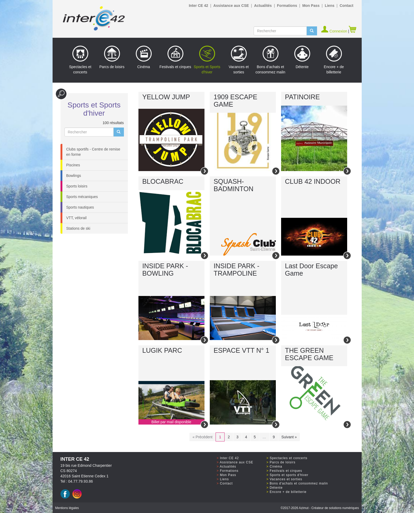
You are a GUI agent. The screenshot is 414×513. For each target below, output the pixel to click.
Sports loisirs (76, 186)
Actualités (263, 5)
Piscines (73, 165)
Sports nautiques (80, 207)
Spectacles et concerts (80, 60)
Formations (287, 5)
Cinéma (144, 57)
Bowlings (73, 175)
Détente (302, 57)
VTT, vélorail (76, 218)
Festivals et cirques (175, 57)
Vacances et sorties (239, 60)
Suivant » (289, 437)
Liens (329, 5)
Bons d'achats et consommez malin (299, 483)
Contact (346, 5)
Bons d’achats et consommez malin (270, 60)
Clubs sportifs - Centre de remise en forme (93, 152)
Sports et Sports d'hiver (207, 60)
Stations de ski (78, 228)
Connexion (334, 31)
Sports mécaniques (82, 197)
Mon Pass (310, 5)
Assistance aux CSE (231, 5)
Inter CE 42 (198, 5)
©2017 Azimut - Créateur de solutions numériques (320, 508)
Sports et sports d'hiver (289, 475)
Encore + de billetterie (334, 60)
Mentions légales (67, 508)
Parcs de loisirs (111, 57)
